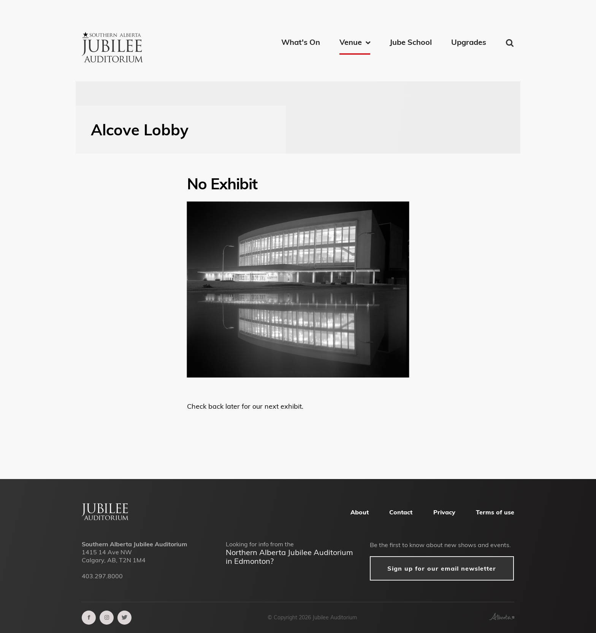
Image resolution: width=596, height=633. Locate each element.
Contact (400, 512)
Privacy (444, 512)
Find (510, 43)
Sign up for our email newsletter (441, 568)
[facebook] (89, 618)
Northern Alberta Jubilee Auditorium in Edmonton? (289, 556)
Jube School (411, 42)
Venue (350, 42)
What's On (300, 42)
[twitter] (124, 618)
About (359, 512)
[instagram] (107, 618)
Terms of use (495, 512)
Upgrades (468, 42)
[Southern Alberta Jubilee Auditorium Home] (114, 38)
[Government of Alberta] (501, 618)
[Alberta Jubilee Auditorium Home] (105, 518)
